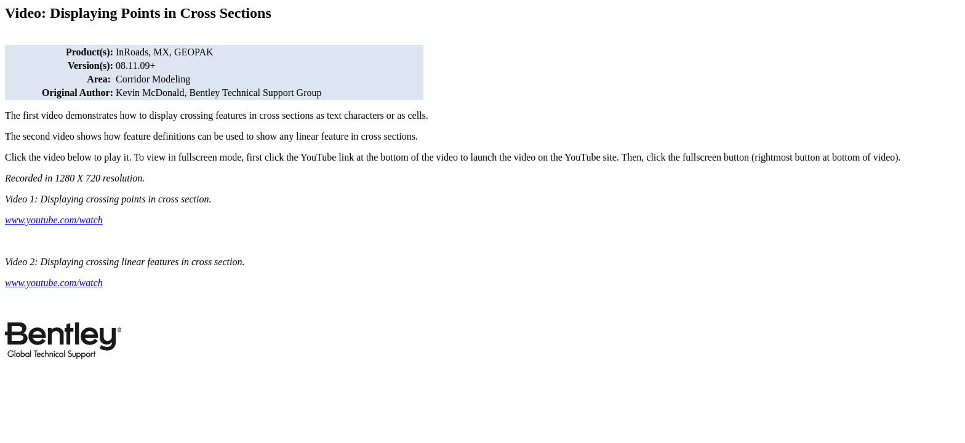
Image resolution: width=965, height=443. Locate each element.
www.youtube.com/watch (54, 220)
